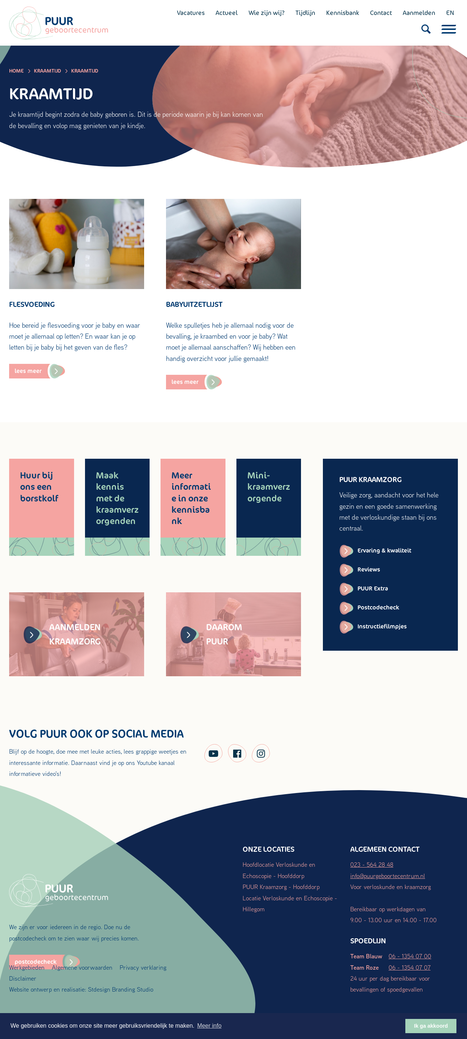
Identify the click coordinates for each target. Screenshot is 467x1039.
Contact (381, 13)
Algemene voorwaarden (82, 967)
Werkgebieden (27, 967)
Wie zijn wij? (266, 13)
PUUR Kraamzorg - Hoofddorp (281, 886)
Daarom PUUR (211, 634)
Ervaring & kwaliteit (384, 550)
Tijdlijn (305, 13)
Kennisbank (342, 13)
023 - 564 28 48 (371, 864)
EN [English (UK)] (450, 13)
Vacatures (191, 13)
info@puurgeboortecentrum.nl (387, 876)
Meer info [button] (209, 1026)
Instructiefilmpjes (382, 626)
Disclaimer (22, 978)
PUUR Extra (373, 588)
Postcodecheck (378, 607)
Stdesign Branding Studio (120, 989)
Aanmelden (419, 13)
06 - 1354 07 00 (410, 956)
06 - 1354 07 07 (410, 967)
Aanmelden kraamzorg (62, 634)
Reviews (369, 569)
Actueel (227, 13)
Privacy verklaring (143, 967)
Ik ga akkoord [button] (431, 1026)
